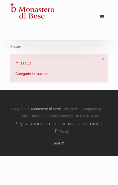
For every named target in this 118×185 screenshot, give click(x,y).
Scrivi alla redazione (81, 124)
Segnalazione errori (36, 124)
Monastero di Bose (46, 109)
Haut (59, 144)
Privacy (62, 131)
